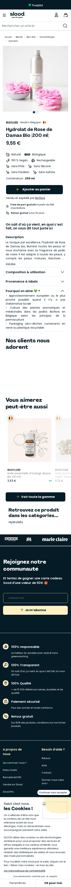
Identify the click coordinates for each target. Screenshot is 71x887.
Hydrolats (16, 519)
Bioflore (12, 122)
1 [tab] (34, 112)
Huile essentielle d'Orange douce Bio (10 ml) (24, 472)
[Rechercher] (28, 26)
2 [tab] (37, 112)
